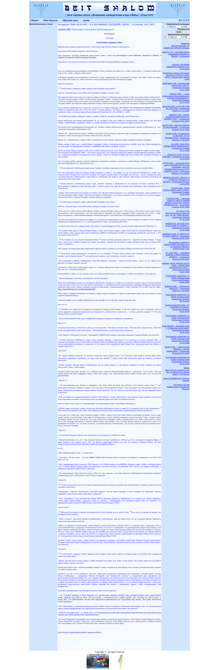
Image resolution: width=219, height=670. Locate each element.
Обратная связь (70, 20)
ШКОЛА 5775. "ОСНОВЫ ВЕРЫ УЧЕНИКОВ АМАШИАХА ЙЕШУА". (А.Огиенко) (176, 54)
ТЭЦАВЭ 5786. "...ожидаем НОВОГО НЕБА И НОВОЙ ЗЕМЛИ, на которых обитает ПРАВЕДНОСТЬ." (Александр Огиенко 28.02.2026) (177, 202)
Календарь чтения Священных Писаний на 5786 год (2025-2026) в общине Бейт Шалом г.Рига (176, 76)
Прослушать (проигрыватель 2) (99, 29)
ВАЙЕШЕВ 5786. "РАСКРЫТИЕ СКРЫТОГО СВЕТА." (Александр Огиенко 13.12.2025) (176, 86)
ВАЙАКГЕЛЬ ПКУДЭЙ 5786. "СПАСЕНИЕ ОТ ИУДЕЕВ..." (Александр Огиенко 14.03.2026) (177, 227)
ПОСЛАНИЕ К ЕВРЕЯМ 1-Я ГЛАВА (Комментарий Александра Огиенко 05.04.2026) (178, 279)
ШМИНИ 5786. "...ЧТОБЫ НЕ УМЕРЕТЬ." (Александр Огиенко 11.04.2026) (177, 288)
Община (34, 20)
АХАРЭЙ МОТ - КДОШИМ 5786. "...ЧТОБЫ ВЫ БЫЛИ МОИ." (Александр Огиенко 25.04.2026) (176, 329)
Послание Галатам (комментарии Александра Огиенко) (178, 387)
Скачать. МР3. (65, 29)
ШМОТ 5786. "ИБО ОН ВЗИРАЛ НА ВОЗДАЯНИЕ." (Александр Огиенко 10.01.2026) (176, 127)
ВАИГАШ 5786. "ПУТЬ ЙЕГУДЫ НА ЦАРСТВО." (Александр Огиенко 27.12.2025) (176, 108)
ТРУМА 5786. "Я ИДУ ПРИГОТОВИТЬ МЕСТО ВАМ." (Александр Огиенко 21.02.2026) (176, 191)
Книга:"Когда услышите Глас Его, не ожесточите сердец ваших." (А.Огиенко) (177, 372)
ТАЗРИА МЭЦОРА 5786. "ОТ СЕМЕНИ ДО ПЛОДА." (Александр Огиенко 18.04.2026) (177, 308)
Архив (86, 20)
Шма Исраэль (50, 20)
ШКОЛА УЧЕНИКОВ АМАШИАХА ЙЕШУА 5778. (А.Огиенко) (178, 67)
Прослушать (78, 29)
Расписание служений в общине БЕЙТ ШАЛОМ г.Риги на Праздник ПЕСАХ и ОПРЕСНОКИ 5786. (177, 245)
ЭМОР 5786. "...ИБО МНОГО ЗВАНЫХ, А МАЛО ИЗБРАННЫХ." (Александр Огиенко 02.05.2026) (177, 350)
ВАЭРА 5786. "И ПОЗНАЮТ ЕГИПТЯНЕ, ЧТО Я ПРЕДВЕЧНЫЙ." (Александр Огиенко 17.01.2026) (177, 137)
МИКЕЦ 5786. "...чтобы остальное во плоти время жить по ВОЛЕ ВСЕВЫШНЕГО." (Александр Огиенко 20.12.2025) (176, 98)
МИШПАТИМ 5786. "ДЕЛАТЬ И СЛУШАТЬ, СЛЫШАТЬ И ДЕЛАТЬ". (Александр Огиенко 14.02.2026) (176, 181)
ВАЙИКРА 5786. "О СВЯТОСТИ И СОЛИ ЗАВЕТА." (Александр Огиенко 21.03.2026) (176, 236)
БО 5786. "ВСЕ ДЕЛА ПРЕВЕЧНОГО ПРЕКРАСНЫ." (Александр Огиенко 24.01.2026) (177, 147)
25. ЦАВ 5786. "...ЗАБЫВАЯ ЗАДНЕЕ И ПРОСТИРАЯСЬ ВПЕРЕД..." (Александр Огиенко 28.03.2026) (178, 256)
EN (187, 20)
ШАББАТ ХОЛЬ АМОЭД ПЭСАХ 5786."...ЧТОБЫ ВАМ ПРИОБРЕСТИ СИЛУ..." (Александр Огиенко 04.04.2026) (176, 267)
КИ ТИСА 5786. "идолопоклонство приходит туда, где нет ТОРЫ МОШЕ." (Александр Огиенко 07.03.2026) (177, 215)
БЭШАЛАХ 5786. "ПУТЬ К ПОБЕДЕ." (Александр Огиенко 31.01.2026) (176, 157)
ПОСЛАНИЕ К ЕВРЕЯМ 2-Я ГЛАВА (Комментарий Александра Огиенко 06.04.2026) (178, 298)
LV (184, 20)
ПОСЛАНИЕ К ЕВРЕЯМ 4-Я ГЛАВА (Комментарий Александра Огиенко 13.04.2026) (178, 340)
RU (180, 20)
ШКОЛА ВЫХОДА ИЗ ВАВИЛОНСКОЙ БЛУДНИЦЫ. (177, 47)
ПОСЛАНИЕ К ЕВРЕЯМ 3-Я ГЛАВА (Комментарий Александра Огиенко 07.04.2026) (178, 319)
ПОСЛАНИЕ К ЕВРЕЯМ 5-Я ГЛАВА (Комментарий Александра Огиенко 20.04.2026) (178, 360)
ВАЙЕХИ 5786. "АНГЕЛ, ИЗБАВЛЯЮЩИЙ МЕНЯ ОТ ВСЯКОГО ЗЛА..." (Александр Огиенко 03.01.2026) (177, 118)
